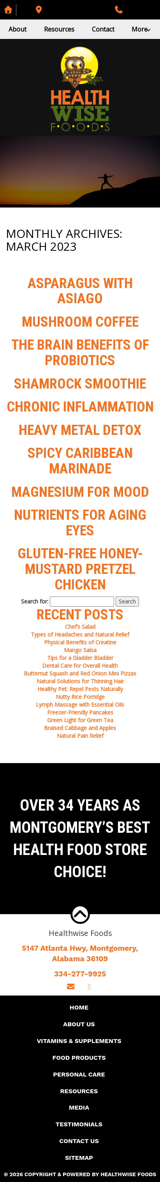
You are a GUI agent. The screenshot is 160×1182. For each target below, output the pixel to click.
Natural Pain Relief (80, 735)
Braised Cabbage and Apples (80, 728)
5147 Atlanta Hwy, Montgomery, (80, 954)
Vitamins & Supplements (79, 1041)
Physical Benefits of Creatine (80, 642)
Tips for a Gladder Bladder (80, 657)
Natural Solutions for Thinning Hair (80, 681)
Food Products (78, 1057)
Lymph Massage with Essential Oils (80, 704)
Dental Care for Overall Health (80, 665)
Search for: (34, 601)
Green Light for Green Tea (80, 720)
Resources (59, 29)
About (17, 29)
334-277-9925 (80, 973)
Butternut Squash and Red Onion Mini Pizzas (80, 673)
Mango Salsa (80, 650)
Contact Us (78, 1141)
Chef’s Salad (80, 626)
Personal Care (79, 1074)
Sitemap (79, 1157)
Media (79, 1107)
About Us (79, 1024)
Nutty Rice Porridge (80, 696)
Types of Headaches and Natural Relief (80, 634)
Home (79, 1007)
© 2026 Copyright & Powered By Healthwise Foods (80, 1174)
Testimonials (79, 1124)
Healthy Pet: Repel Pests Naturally (80, 689)
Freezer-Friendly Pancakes (80, 712)
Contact (103, 29)
